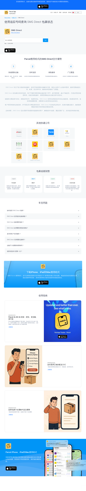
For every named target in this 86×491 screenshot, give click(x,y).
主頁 (51, 12)
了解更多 (10, 327)
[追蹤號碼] (24, 40)
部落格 (69, 12)
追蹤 (45, 40)
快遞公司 (56, 12)
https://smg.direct (15, 32)
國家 (60, 12)
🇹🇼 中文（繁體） (76, 12)
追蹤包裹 (65, 12)
